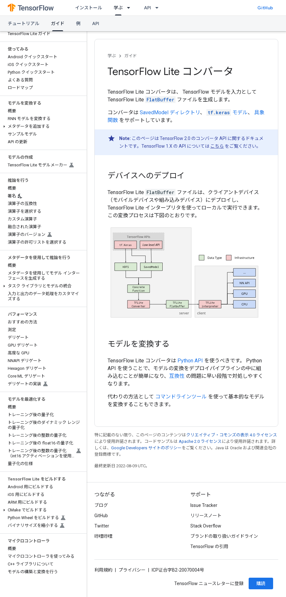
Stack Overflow (205, 525)
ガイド (130, 55)
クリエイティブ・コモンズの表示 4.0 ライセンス (231, 435)
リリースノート (206, 515)
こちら (217, 146)
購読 (260, 583)
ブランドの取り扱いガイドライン (224, 536)
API (147, 8)
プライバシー (132, 570)
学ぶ (112, 55)
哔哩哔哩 (103, 536)
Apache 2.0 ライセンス (200, 441)
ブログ (101, 505)
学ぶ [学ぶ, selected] (118, 8)
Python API (190, 361)
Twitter (101, 525)
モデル (227, 112)
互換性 (177, 376)
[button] (42, 126)
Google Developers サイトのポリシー (146, 447)
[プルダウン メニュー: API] (159, 7)
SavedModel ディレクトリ (170, 112)
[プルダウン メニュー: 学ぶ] (130, 7)
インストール (88, 8)
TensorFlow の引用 (209, 546)
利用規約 (103, 570)
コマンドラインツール (181, 397)
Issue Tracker (203, 505)
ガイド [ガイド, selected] (57, 23)
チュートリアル (23, 23)
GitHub (265, 8)
